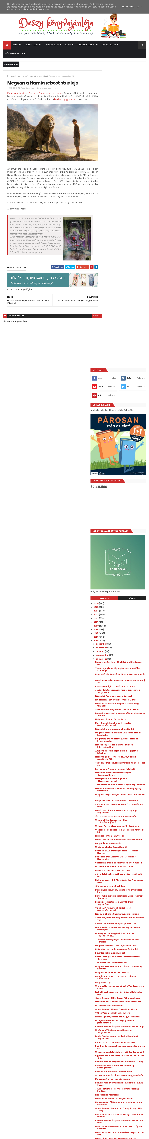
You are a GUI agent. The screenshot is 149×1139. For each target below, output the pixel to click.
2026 (107, 305)
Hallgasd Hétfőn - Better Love (121, 428)
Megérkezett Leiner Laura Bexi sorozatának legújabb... (122, 445)
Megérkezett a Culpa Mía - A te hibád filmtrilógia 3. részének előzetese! (128, 1056)
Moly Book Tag (114, 719)
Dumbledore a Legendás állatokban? (125, 915)
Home (9, 76)
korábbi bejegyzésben (81, 99)
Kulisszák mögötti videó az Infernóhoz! (120, 389)
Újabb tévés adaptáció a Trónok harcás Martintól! (123, 894)
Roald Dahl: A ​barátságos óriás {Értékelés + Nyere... (122, 577)
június (110, 924)
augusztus (112, 361)
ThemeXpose (18, 1135)
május (110, 927)
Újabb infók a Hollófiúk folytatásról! (125, 853)
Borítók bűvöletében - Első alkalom (124, 824)
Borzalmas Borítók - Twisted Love (124, 598)
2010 (107, 966)
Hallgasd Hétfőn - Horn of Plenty (123, 709)
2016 (107, 343)
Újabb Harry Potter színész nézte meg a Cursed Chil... (126, 888)
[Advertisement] (124, 211)
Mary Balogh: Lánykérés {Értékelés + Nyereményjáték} (125, 433)
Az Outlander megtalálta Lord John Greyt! (124, 417)
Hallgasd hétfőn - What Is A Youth (123, 905)
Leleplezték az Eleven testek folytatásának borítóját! (121, 660)
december (112, 346)
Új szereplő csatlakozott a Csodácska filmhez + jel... (126, 554)
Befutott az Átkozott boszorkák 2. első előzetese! (130, 1065)
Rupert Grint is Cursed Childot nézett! (126, 790)
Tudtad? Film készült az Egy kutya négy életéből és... (123, 475)
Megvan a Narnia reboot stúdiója (123, 834)
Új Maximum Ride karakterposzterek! (125, 594)
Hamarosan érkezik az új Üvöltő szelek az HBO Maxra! (128, 1021)
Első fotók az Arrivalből (118, 850)
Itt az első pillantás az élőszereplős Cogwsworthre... (124, 487)
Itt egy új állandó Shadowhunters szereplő (123, 642)
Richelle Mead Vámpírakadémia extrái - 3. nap (123, 813)
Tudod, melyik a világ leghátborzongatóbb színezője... (124, 371)
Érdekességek (32, 44)
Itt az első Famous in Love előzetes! (124, 400)
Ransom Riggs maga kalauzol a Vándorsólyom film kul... (122, 624)
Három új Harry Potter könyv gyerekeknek (121, 761)
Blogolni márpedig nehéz (119, 568)
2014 (107, 951)
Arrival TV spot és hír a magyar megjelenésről (122, 829)
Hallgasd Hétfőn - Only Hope (121, 558)
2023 (107, 317)
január (110, 942)
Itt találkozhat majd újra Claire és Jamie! (123, 685)
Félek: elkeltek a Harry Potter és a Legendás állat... (123, 900)
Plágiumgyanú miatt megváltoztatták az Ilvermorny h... (125, 451)
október (111, 353)
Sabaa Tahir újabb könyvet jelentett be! (125, 654)
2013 (107, 954)
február (111, 938)
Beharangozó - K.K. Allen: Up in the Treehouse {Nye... (124, 608)
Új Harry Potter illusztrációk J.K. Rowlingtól (122, 547)
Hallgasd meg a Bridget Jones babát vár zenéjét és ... (125, 511)
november (112, 350)
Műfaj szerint (109, 44)
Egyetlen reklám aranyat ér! (121, 689)
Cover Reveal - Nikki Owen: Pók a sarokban (123, 736)
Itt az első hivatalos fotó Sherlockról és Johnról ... (125, 377)
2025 (107, 309)
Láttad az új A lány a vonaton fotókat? (121, 481)
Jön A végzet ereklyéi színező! (122, 699)
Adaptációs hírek (20, 76)
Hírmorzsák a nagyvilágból (38, 76)
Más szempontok (14, 53)
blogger (92, 316)
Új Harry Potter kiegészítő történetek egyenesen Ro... (125, 666)
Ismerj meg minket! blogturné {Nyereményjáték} (122, 493)
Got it (140, 7)
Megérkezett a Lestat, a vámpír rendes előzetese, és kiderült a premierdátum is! (128, 1045)
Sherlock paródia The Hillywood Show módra (125, 589)
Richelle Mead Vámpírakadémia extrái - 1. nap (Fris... (123, 876)
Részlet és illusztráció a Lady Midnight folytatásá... (126, 630)
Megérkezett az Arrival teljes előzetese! (121, 678)
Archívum (113, 300)
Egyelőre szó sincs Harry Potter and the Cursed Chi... (124, 807)
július (110, 920)
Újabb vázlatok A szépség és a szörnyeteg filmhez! (121, 411)
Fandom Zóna (52, 44)
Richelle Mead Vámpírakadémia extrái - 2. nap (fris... (123, 839)
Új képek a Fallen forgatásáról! (122, 572)
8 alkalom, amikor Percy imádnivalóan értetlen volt (121, 648)
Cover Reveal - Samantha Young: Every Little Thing (123, 864)
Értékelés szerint (87, 44)
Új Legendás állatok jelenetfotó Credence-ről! (122, 801)
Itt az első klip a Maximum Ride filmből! (122, 439)
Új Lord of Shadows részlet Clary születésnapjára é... (123, 541)
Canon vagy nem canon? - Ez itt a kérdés (123, 910)
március (111, 935)
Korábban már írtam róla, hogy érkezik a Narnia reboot (33, 93)
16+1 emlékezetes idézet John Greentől (121, 535)
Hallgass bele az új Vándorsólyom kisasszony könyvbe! (123, 704)
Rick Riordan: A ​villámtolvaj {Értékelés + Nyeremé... (125, 583)
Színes (68, 44)
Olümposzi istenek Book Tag (121, 613)
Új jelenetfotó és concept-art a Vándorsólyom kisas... (122, 723)
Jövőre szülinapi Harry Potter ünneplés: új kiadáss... (121, 845)
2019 (107, 331)
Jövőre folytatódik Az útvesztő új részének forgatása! (123, 395)
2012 (107, 958)
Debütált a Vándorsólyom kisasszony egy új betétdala (125, 505)
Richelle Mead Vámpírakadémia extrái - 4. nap (123, 773)
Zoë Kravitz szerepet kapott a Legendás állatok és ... (122, 795)
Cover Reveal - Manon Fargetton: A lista (124, 751)
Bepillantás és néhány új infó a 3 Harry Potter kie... (123, 618)
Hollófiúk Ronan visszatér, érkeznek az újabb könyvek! (125, 882)
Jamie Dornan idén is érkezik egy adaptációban (123, 499)
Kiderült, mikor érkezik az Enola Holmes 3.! (128, 1032)
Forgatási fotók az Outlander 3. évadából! (122, 517)
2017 (107, 339)
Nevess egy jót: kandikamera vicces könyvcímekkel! (125, 457)
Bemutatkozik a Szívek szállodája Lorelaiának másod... (123, 870)
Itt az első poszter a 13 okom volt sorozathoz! (123, 742)
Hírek (16, 44)
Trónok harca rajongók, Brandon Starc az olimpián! (123, 672)
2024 (107, 313)
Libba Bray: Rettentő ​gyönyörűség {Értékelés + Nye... (124, 729)
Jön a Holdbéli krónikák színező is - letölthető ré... (124, 602)
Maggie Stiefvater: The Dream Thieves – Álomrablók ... (122, 714)
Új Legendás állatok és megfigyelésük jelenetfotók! (126, 767)
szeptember (113, 357)
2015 (107, 947)
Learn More (128, 7)
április (110, 931)
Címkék (135, 300)
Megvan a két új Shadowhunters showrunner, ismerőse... (123, 858)
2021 (107, 324)
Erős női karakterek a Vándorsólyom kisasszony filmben (125, 423)
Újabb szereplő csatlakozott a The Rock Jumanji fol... (124, 383)
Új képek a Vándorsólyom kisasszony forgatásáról (125, 779)
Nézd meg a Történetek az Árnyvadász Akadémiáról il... (122, 469)
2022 (107, 320)
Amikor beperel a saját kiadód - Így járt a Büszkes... (124, 463)
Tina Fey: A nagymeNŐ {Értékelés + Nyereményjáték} (124, 636)
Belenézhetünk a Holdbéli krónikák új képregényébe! (125, 819)
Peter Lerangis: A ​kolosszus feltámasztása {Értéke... (120, 694)
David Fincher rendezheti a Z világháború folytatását (121, 785)
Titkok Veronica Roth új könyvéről (124, 756)
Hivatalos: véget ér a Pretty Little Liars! (123, 405)
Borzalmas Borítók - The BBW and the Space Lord (126, 365)
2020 (107, 328)
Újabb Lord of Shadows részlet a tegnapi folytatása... (123, 529)
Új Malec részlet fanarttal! (120, 747)
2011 (107, 962)
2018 (107, 335)
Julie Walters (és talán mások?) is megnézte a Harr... (124, 523)
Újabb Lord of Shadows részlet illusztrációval (122, 563)
